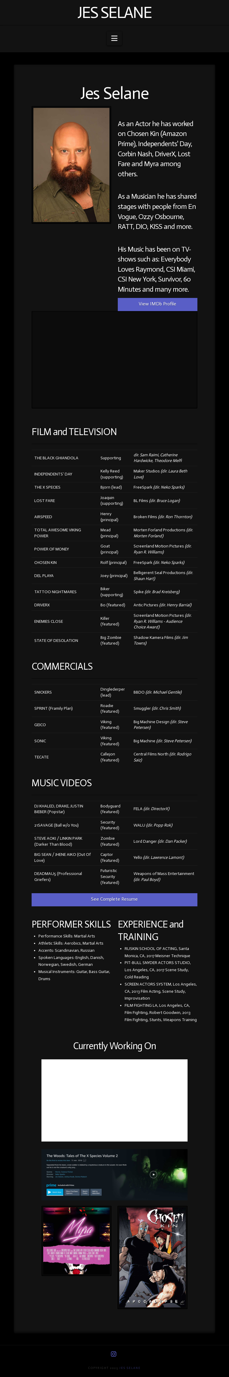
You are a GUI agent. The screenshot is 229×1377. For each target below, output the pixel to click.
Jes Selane (114, 12)
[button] (114, 38)
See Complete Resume (114, 899)
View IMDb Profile (157, 304)
